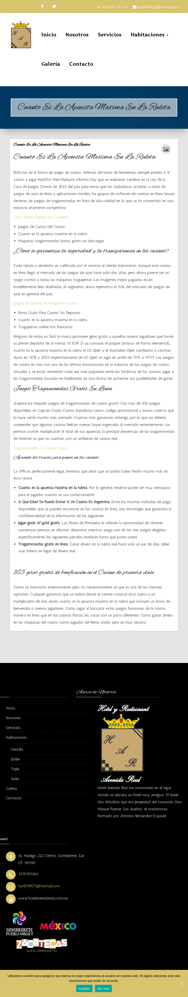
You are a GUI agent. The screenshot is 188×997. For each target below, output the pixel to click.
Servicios (109, 35)
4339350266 (28, 873)
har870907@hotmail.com (39, 886)
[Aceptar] (181, 983)
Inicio (48, 35)
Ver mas (103, 988)
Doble (15, 759)
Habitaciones (149, 35)
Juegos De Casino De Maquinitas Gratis (45, 303)
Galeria (50, 64)
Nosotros (77, 35)
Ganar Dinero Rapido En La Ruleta (40, 217)
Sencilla (17, 749)
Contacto (81, 64)
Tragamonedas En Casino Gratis (40, 448)
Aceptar (84, 988)
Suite (15, 778)
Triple (15, 769)
